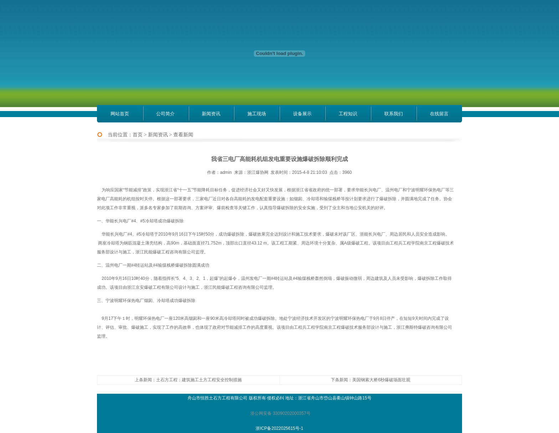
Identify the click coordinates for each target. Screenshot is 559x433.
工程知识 (348, 113)
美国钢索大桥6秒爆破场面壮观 (381, 379)
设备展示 (302, 113)
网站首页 (120, 113)
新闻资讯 (211, 113)
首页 (138, 134)
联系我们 (393, 113)
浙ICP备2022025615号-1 (279, 428)
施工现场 (256, 113)
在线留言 (439, 113)
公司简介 (165, 113)
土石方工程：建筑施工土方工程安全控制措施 (199, 379)
